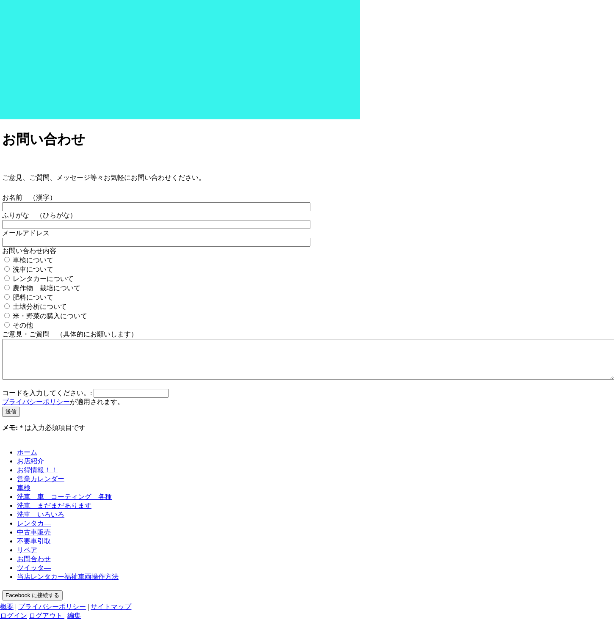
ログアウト (46, 623)
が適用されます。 (63, 409)
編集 (74, 623)
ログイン (13, 623)
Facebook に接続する (32, 603)
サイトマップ (111, 614)
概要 (7, 614)
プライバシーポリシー (36, 409)
